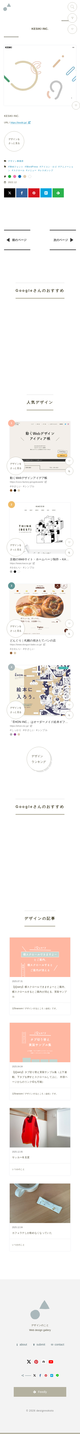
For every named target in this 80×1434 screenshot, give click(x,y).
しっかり (16, 730)
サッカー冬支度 (20, 1157)
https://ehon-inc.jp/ (19, 726)
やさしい (16, 486)
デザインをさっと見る (14, 141)
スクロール (19, 170)
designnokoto (45, 1410)
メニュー (32, 170)
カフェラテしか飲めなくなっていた (32, 1233)
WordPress (32, 167)
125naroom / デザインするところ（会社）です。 (35, 1008)
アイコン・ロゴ (49, 167)
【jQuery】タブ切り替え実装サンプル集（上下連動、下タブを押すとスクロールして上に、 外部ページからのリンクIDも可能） (39, 1077)
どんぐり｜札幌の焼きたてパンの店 (33, 640)
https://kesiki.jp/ (19, 122)
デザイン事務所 (16, 161)
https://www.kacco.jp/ (20, 563)
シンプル (29, 486)
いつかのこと (18, 1169)
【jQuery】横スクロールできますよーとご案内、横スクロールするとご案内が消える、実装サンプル (39, 991)
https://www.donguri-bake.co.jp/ (26, 644)
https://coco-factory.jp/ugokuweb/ (26, 482)
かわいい (16, 567)
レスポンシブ (46, 170)
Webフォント (16, 167)
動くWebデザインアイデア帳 (28, 477)
